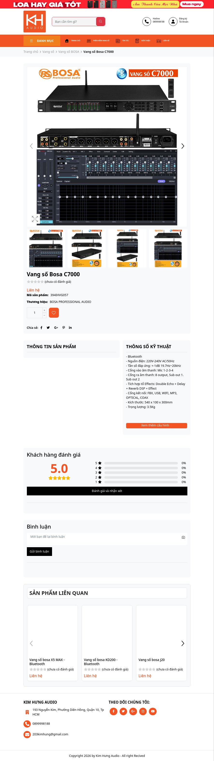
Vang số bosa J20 (151, 659)
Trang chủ (73, 40)
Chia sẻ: (32, 327)
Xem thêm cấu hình (156, 425)
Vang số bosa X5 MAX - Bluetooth (48, 661)
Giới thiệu (150, 40)
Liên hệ (171, 40)
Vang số (48, 51)
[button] (183, 146)
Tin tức (128, 40)
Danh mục (41, 40)
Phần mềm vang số (101, 40)
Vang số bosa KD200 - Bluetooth (101, 661)
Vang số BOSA (68, 51)
